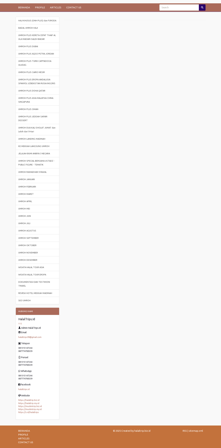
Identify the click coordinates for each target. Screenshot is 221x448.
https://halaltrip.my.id (28, 403)
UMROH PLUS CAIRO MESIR (31, 72)
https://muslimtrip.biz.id (30, 406)
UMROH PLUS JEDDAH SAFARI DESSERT (32, 118)
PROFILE (40, 7)
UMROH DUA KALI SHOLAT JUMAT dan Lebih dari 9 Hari (36, 129)
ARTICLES (55, 7)
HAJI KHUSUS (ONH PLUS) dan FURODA (37, 20)
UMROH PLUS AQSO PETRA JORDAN (36, 53)
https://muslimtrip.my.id (30, 409)
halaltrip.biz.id (142, 430)
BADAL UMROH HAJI (28, 28)
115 (20, 324)
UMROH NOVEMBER (28, 252)
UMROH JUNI (24, 216)
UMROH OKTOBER (27, 245)
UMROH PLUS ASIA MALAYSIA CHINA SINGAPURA (35, 100)
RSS (185, 430)
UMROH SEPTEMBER (28, 238)
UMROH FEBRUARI (27, 186)
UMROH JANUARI (26, 179)
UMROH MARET (26, 194)
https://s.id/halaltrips (28, 412)
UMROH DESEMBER (27, 260)
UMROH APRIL (25, 201)
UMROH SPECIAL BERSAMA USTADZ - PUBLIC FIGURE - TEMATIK (36, 163)
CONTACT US (73, 7)
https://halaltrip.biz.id (28, 400)
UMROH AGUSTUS (27, 230)
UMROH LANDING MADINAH (31, 139)
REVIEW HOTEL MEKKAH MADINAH (35, 293)
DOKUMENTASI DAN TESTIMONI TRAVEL (34, 284)
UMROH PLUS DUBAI (28, 46)
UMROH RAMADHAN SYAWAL (32, 172)
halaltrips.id (24, 389)
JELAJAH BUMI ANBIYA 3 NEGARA (34, 153)
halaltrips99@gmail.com (29, 337)
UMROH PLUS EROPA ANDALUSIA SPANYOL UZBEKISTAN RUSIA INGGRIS (36, 81)
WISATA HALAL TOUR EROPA (32, 274)
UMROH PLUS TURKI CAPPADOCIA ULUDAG (34, 63)
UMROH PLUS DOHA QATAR (31, 90)
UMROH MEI (24, 208)
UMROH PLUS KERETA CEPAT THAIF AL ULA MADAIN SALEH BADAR (37, 37)
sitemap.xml (196, 430)
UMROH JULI (24, 223)
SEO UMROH (24, 300)
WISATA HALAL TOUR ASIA (31, 267)
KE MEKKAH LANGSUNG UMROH (33, 146)
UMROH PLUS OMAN (28, 109)
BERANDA (24, 7)
